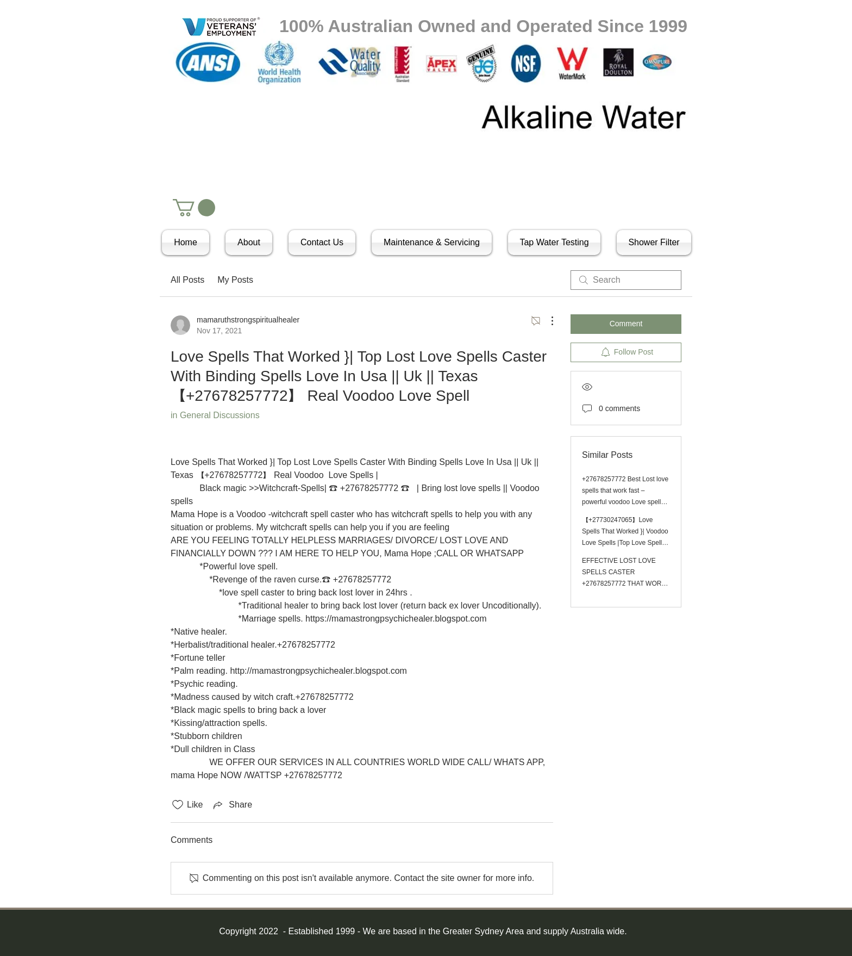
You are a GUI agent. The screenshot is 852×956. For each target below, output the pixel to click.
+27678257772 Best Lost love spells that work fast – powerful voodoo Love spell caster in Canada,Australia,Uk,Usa (625, 502)
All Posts (187, 279)
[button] (194, 207)
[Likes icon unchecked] (178, 804)
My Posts (235, 279)
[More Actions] (546, 320)
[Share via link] (231, 804)
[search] (626, 280)
